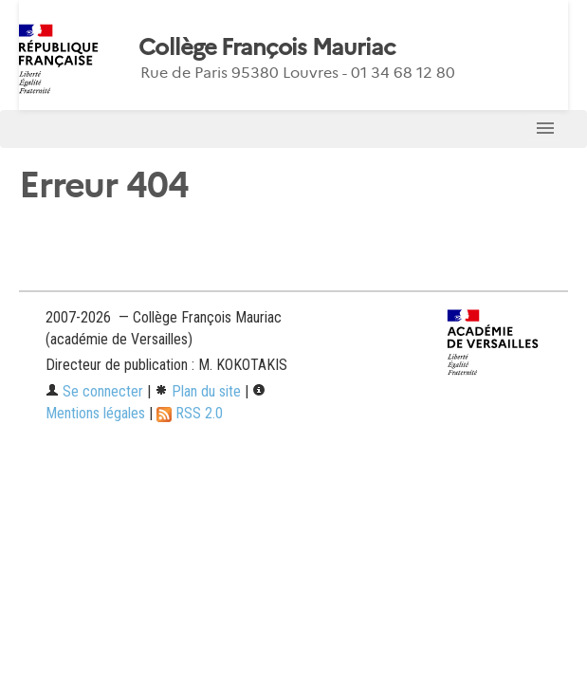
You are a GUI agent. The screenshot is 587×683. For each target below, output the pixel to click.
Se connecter (94, 391)
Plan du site (198, 391)
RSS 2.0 (189, 413)
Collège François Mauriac (266, 47)
